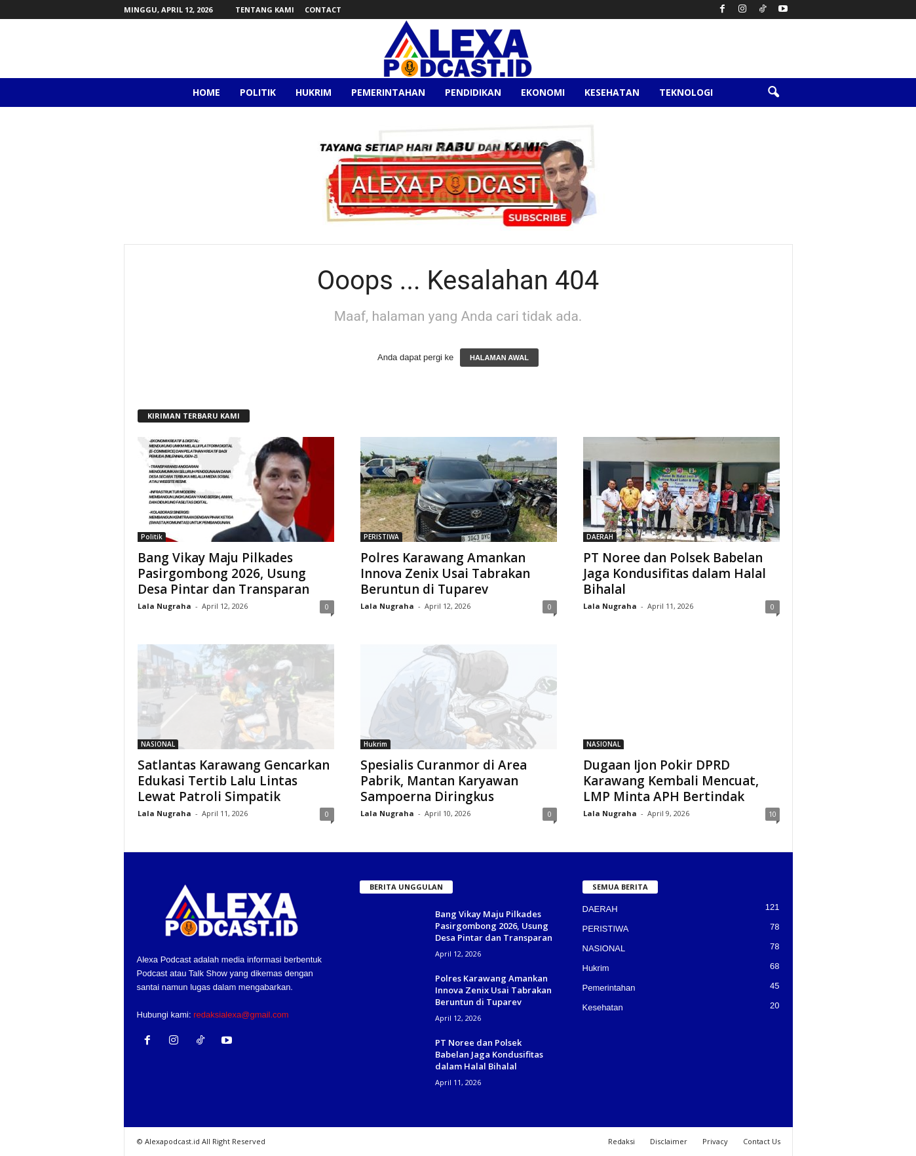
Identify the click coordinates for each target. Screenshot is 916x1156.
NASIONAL (158, 744)
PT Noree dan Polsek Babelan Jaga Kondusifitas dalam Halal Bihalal (674, 573)
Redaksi (621, 1141)
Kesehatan (611, 92)
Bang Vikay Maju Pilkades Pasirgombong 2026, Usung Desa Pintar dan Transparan (223, 573)
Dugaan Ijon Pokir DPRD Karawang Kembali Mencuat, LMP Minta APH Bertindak (671, 780)
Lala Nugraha (164, 606)
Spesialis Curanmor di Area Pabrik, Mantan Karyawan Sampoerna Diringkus (443, 780)
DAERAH (599, 536)
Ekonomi (543, 92)
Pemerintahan (388, 92)
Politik (258, 92)
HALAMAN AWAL (499, 357)
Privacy (715, 1141)
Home (206, 92)
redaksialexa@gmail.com (240, 1015)
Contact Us (761, 1141)
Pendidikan (473, 92)
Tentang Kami (264, 9)
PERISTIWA (381, 536)
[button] (773, 92)
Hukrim (314, 92)
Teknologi (686, 92)
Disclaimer (668, 1141)
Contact (323, 9)
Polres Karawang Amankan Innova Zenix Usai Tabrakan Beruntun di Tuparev (445, 573)
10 (772, 814)
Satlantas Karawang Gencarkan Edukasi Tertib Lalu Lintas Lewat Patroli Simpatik (234, 780)
